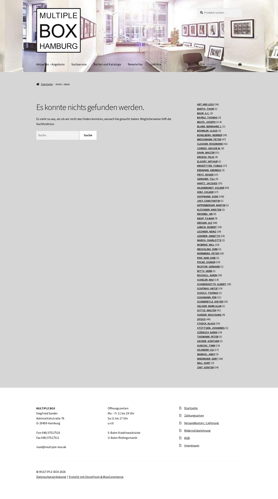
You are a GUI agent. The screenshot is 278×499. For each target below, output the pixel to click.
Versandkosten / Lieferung (201, 423)
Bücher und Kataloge (107, 64)
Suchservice (79, 64)
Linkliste (155, 64)
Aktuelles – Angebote (50, 64)
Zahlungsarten (194, 415)
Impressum (191, 445)
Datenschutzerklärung (51, 477)
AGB (187, 438)
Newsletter (135, 64)
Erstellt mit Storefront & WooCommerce (96, 477)
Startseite (47, 84)
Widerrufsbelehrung (197, 430)
